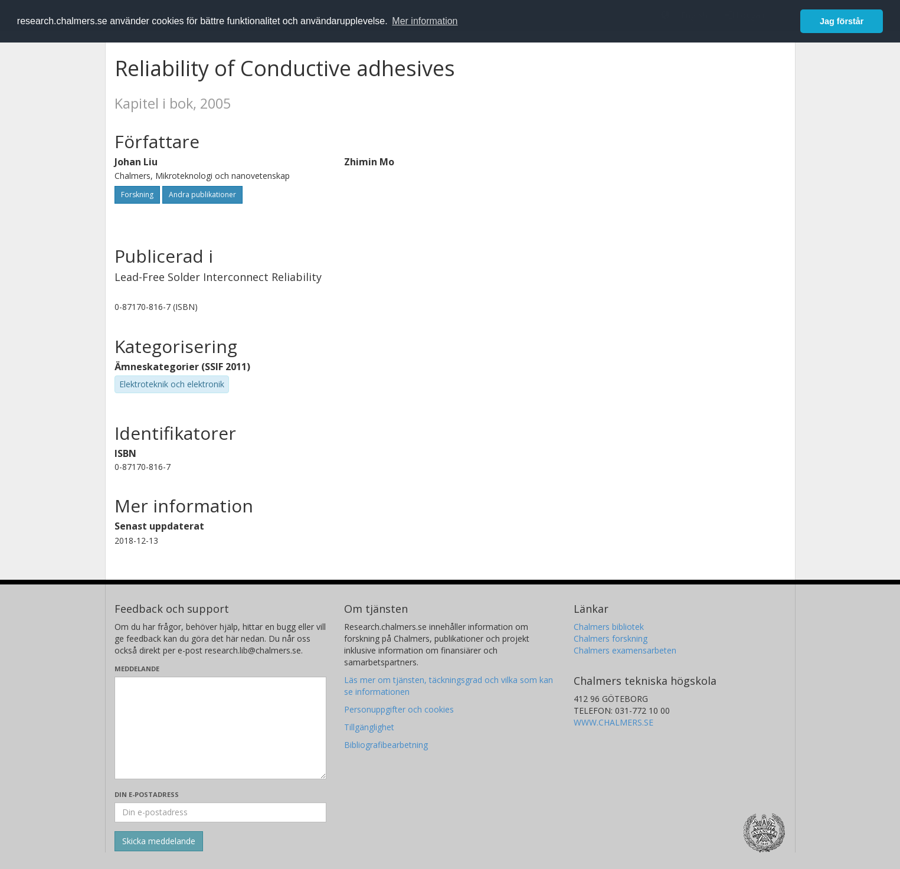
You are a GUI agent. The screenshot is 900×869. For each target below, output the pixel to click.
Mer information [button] (424, 21)
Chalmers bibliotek (609, 626)
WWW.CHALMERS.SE (613, 722)
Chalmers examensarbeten (625, 650)
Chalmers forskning (610, 638)
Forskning (137, 195)
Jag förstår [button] (841, 21)
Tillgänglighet (369, 727)
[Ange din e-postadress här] (220, 812)
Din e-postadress (146, 794)
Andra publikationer (202, 195)
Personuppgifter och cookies (399, 709)
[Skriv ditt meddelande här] (220, 728)
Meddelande (136, 668)
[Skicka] (158, 841)
